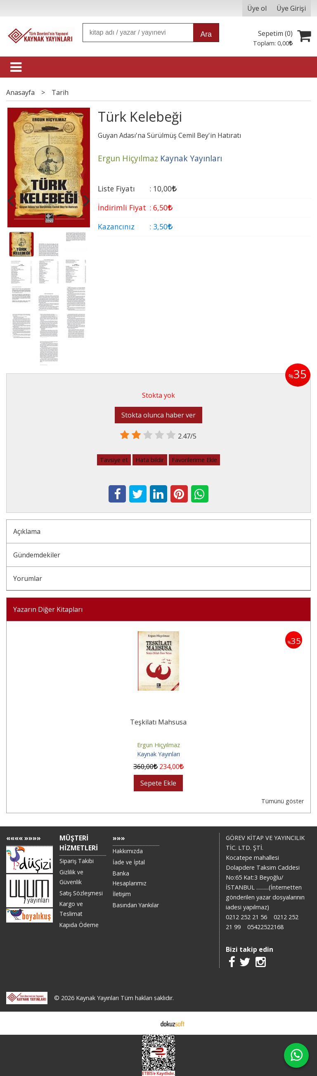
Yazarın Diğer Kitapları (48, 609)
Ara (205, 34)
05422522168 (265, 927)
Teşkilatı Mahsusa (158, 722)
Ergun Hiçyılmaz (158, 745)
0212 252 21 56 (246, 917)
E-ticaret (145, 1023)
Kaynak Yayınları (158, 754)
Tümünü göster (282, 801)
